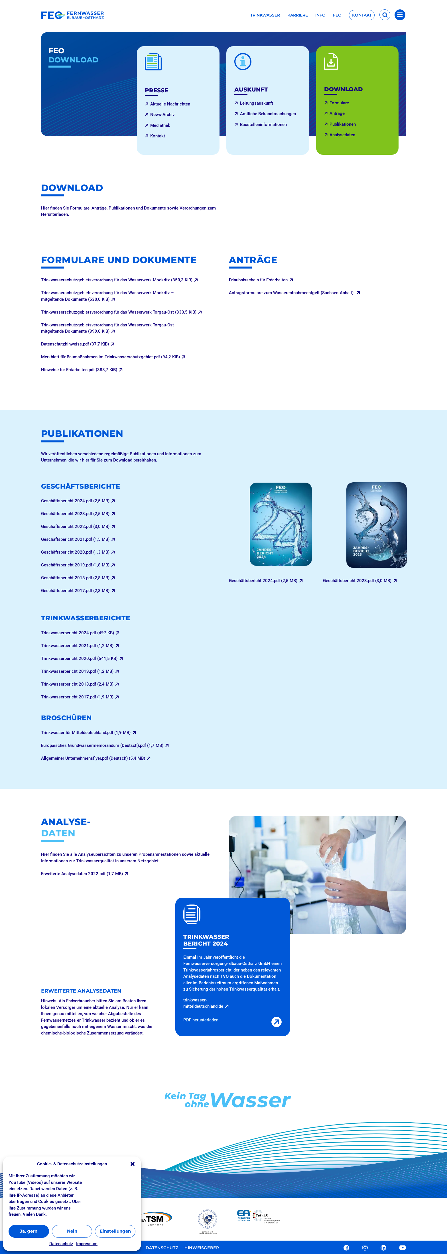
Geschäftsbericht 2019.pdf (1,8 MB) (75, 565)
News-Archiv (162, 114)
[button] (132, 1164)
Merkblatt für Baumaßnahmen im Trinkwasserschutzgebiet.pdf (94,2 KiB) (110, 356)
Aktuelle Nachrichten (170, 104)
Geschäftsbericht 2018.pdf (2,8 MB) (75, 577)
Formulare (339, 102)
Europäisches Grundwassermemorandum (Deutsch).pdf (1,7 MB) (102, 745)
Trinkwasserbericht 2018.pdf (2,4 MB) (77, 684)
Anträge (337, 113)
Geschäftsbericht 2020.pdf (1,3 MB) (75, 552)
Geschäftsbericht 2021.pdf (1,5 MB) (75, 539)
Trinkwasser (265, 15)
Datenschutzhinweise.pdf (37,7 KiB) (75, 344)
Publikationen (343, 124)
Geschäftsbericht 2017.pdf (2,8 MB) (75, 590)
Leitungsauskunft (256, 103)
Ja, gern (28, 1231)
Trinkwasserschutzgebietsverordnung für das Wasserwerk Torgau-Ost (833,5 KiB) (118, 312)
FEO (337, 15)
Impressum (86, 1243)
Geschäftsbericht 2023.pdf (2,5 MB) (75, 513)
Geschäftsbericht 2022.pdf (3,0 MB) (75, 526)
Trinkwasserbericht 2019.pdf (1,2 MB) (77, 671)
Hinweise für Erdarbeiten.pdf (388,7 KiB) (79, 369)
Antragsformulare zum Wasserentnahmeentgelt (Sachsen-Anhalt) (292, 292)
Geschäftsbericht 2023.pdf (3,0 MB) (357, 580)
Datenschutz (61, 1243)
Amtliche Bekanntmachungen (268, 113)
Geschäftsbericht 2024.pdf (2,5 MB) (75, 500)
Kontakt (361, 15)
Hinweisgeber (201, 1247)
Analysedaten (342, 134)
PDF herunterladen (200, 1020)
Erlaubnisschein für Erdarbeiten (258, 279)
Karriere (297, 15)
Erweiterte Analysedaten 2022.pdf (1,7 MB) (82, 873)
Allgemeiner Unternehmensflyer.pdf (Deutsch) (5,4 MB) (93, 758)
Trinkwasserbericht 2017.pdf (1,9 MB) (77, 697)
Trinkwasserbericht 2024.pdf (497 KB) (77, 632)
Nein (72, 1231)
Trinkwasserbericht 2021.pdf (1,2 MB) (77, 645)
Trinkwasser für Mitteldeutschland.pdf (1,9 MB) (86, 732)
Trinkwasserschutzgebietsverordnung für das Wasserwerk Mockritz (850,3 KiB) (116, 279)
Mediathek (160, 125)
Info (320, 15)
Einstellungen (115, 1231)
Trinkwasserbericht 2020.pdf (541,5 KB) (79, 658)
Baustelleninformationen (263, 124)
